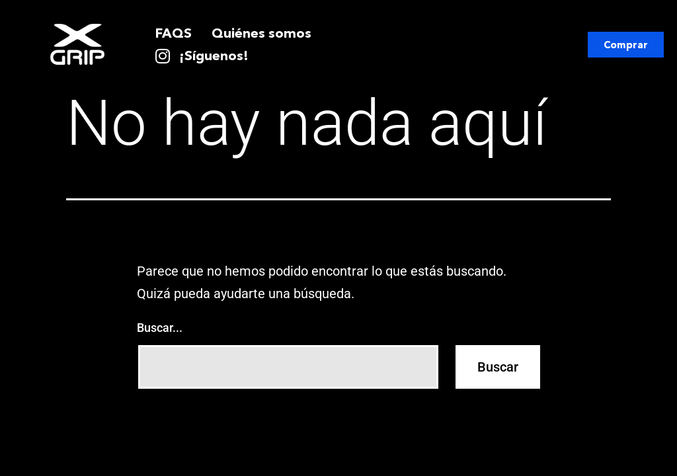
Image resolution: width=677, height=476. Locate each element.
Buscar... (159, 328)
